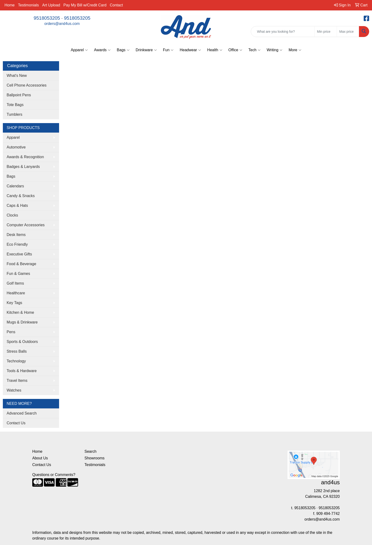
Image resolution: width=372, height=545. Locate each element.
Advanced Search (22, 413)
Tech (254, 50)
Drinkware (146, 50)
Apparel (79, 50)
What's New (17, 76)
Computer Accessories (26, 225)
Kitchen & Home (20, 312)
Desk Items (16, 235)
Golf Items (15, 283)
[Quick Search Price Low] (325, 31)
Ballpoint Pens (19, 95)
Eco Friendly (17, 244)
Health (214, 50)
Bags (123, 50)
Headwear (190, 50)
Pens (11, 332)
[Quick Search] (283, 31)
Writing (275, 50)
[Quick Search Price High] (348, 31)
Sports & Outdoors (22, 342)
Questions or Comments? (53, 475)
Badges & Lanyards (23, 167)
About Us (40, 458)
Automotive (16, 147)
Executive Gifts (19, 254)
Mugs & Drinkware (22, 322)
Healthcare (16, 293)
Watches (14, 390)
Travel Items (17, 381)
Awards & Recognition (25, 157)
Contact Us (16, 423)
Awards (102, 50)
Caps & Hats (17, 205)
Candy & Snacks (21, 196)
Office (235, 50)
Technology (16, 361)
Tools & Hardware (22, 371)
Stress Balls (17, 351)
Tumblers (14, 114)
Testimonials (28, 5)
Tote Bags (15, 105)
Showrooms (94, 458)
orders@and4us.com (62, 24)
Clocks (12, 215)
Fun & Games (18, 274)
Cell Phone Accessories (26, 85)
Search (90, 451)
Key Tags (14, 303)
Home (10, 5)
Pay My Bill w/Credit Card (84, 5)
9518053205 (47, 18)
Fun (168, 50)
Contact (116, 5)
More (294, 50)
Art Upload (51, 5)
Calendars (15, 186)
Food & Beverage (21, 264)
